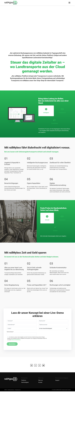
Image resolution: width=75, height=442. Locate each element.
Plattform (23, 380)
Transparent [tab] (62, 110)
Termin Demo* (10, 331)
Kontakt (40, 382)
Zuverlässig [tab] (54, 121)
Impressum (18, 389)
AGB (5, 389)
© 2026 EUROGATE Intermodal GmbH (61, 389)
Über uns (40, 380)
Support (57, 380)
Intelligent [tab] (46, 110)
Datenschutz (11, 389)
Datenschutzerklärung (15, 339)
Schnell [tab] (47, 218)
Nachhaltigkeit (25, 382)
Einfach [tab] (55, 228)
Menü (69, 2)
